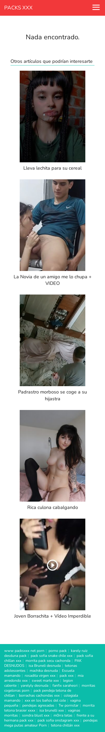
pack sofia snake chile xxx (51, 655)
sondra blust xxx (35, 715)
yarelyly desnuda (34, 685)
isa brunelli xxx (51, 710)
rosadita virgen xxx (40, 675)
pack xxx (67, 675)
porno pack (58, 650)
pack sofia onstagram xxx (58, 720)
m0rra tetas (63, 715)
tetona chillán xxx (65, 725)
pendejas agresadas (38, 705)
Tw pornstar (68, 705)
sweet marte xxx (45, 680)
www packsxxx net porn (24, 650)
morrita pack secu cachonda (47, 660)
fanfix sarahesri (64, 685)
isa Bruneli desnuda (45, 665)
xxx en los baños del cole (45, 700)
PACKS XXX (18, 7)
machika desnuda (44, 670)
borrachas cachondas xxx (39, 695)
